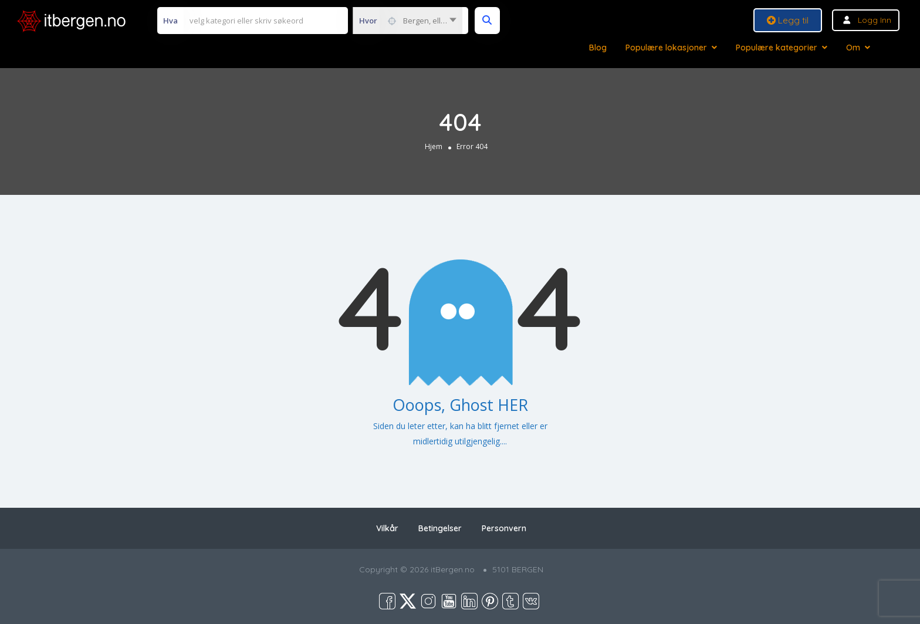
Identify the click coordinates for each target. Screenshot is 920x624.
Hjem (433, 146)
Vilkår (387, 528)
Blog (598, 47)
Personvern (504, 528)
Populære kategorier (776, 47)
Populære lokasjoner (666, 47)
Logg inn (874, 20)
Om (853, 47)
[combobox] (407, 20)
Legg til (788, 20)
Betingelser (440, 528)
